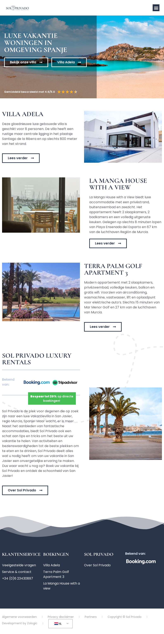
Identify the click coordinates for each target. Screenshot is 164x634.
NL (58, 624)
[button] (156, 7)
